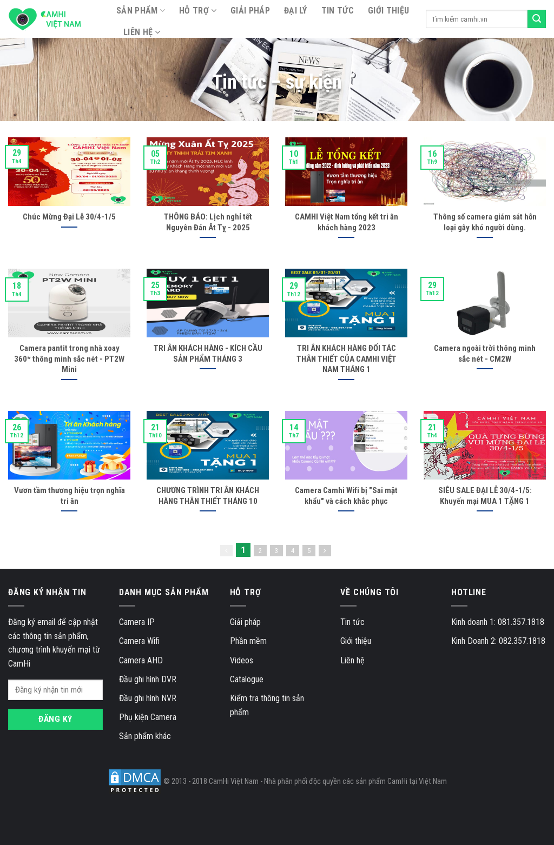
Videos (241, 660)
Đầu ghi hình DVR (147, 679)
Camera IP (137, 622)
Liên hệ (138, 32)
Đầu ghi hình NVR (147, 698)
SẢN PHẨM (140, 10)
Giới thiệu (388, 10)
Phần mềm (248, 641)
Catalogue (246, 679)
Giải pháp (250, 10)
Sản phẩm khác (145, 736)
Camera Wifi (139, 641)
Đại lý (295, 10)
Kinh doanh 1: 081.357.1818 (497, 622)
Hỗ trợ (194, 10)
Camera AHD (141, 660)
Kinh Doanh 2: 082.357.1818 (498, 641)
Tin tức (337, 10)
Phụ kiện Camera (147, 717)
